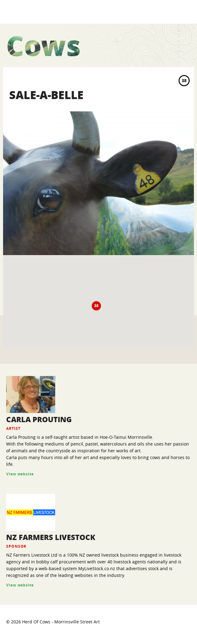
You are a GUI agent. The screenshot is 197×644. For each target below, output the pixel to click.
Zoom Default (185, 294)
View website (20, 474)
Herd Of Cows (36, 11)
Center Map (185, 320)
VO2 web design (174, 627)
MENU (185, 11)
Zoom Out (185, 307)
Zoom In (185, 282)
